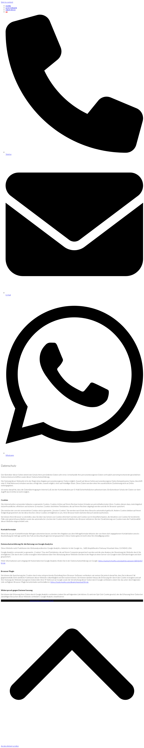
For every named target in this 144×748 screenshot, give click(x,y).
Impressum (44, 601)
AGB (51, 601)
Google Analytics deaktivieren (52, 596)
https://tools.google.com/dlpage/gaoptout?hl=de (69, 582)
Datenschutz (35, 601)
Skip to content (7, 2)
